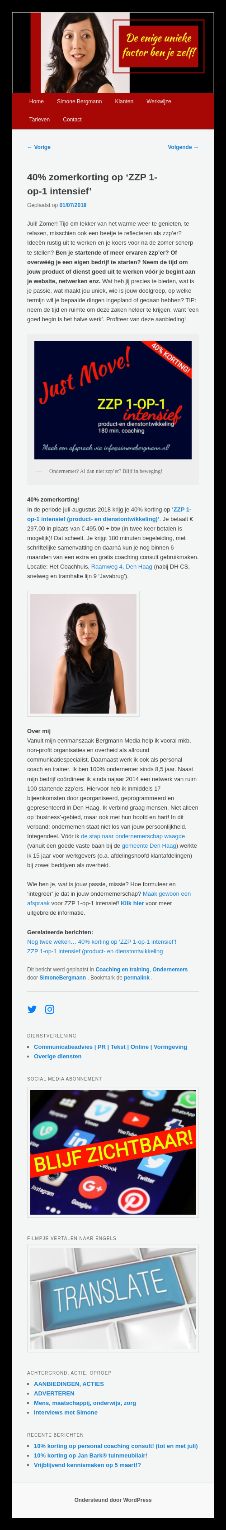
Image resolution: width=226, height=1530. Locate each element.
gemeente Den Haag (149, 845)
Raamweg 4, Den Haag (121, 566)
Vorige (39, 147)
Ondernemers (170, 969)
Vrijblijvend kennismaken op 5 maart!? (87, 1465)
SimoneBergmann (63, 978)
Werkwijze (158, 101)
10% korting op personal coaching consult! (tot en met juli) (116, 1446)
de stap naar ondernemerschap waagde (133, 836)
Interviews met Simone (66, 1412)
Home (36, 101)
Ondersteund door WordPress (112, 1500)
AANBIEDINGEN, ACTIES (69, 1383)
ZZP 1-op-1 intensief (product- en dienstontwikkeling (95, 951)
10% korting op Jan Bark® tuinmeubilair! (90, 1455)
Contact (72, 119)
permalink (137, 978)
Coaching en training (122, 969)
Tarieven (39, 119)
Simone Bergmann (79, 101)
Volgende (183, 147)
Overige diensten (57, 1056)
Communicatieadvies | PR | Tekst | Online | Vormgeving (110, 1046)
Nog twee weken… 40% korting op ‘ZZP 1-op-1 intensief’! (101, 941)
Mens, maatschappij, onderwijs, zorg (85, 1403)
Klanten (124, 101)
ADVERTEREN (54, 1393)
